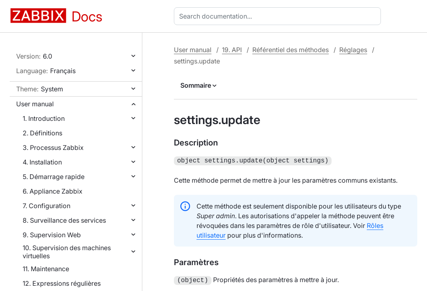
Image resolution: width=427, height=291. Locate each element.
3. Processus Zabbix (53, 147)
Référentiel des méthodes (290, 50)
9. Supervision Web (52, 235)
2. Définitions (42, 133)
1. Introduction (44, 118)
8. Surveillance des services (64, 220)
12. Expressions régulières (62, 283)
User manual (35, 104)
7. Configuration (46, 206)
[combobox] (279, 16)
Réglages (353, 50)
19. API (232, 50)
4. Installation (42, 162)
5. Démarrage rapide (54, 177)
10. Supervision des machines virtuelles (67, 252)
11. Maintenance (46, 269)
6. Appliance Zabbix (52, 191)
